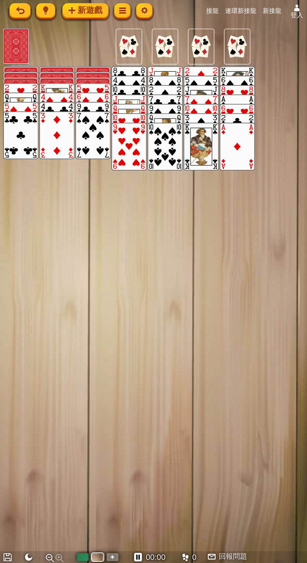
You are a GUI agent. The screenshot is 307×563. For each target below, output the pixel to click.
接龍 (213, 10)
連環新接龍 (241, 10)
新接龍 (272, 10)
